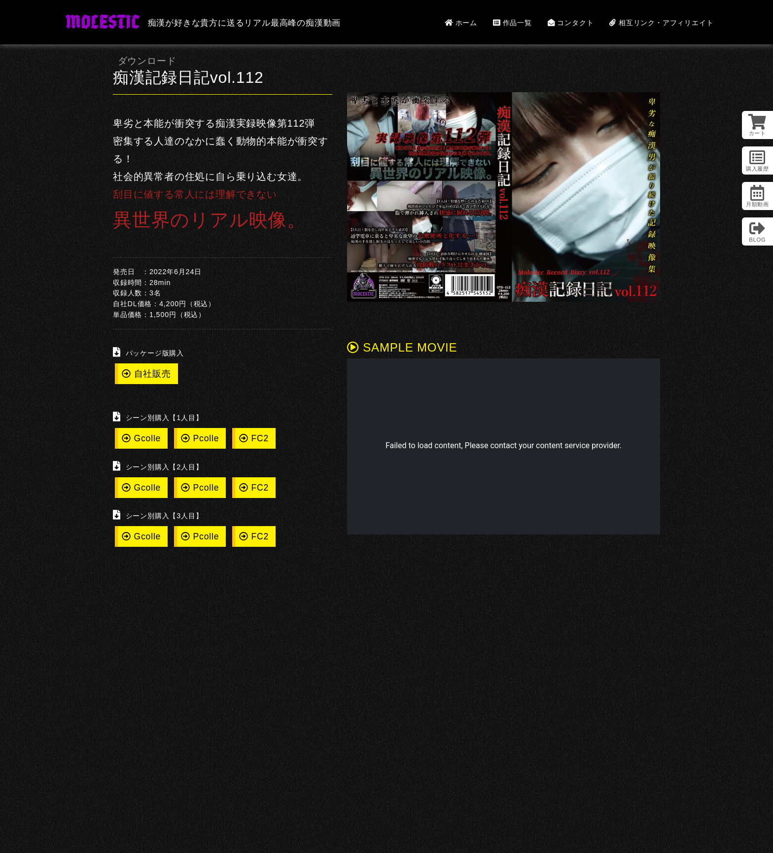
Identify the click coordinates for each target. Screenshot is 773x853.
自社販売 (146, 374)
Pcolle (200, 438)
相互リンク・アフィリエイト (661, 23)
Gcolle (141, 438)
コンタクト (571, 23)
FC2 (254, 438)
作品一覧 (512, 23)
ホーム (461, 23)
